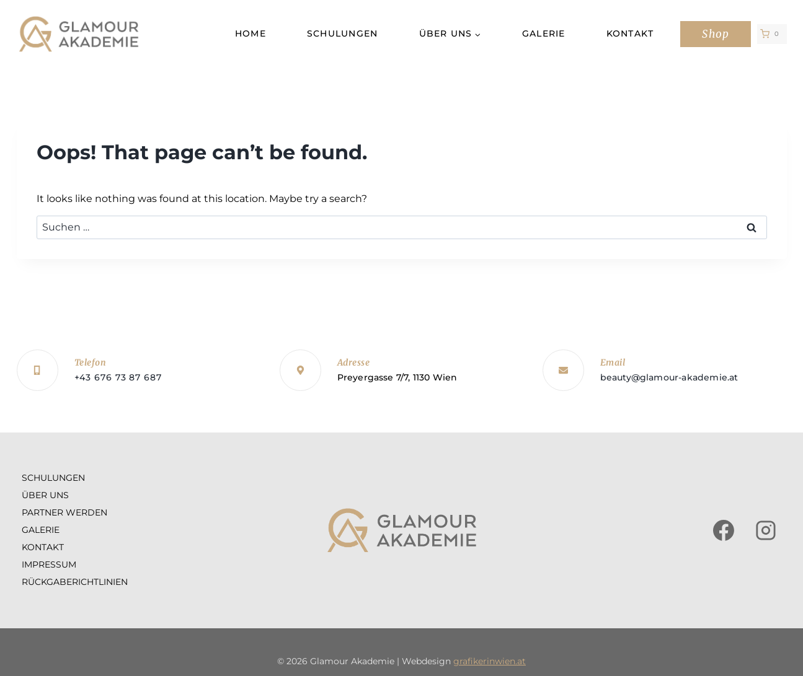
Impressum (49, 564)
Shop (715, 34)
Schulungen (342, 33)
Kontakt (630, 33)
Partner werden (64, 512)
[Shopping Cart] (772, 34)
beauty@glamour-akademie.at (669, 377)
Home (250, 33)
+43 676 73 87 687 (118, 377)
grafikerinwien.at (489, 661)
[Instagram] (766, 530)
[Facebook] (724, 530)
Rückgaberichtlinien (75, 581)
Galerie (544, 33)
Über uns (45, 495)
